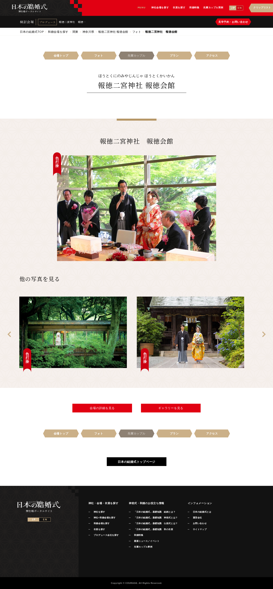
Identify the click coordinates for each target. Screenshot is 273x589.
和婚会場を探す (102, 523)
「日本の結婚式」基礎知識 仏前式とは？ (156, 523)
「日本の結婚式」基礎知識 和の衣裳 (153, 529)
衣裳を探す (99, 529)
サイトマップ (200, 529)
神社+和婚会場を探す (105, 517)
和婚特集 (138, 535)
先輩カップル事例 (143, 547)
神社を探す (99, 512)
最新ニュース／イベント (146, 541)
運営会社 (197, 517)
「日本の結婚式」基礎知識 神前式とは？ (156, 517)
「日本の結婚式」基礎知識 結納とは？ (154, 512)
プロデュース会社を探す (106, 535)
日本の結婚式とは (202, 512)
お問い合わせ (200, 523)
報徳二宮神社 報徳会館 (71, 22)
